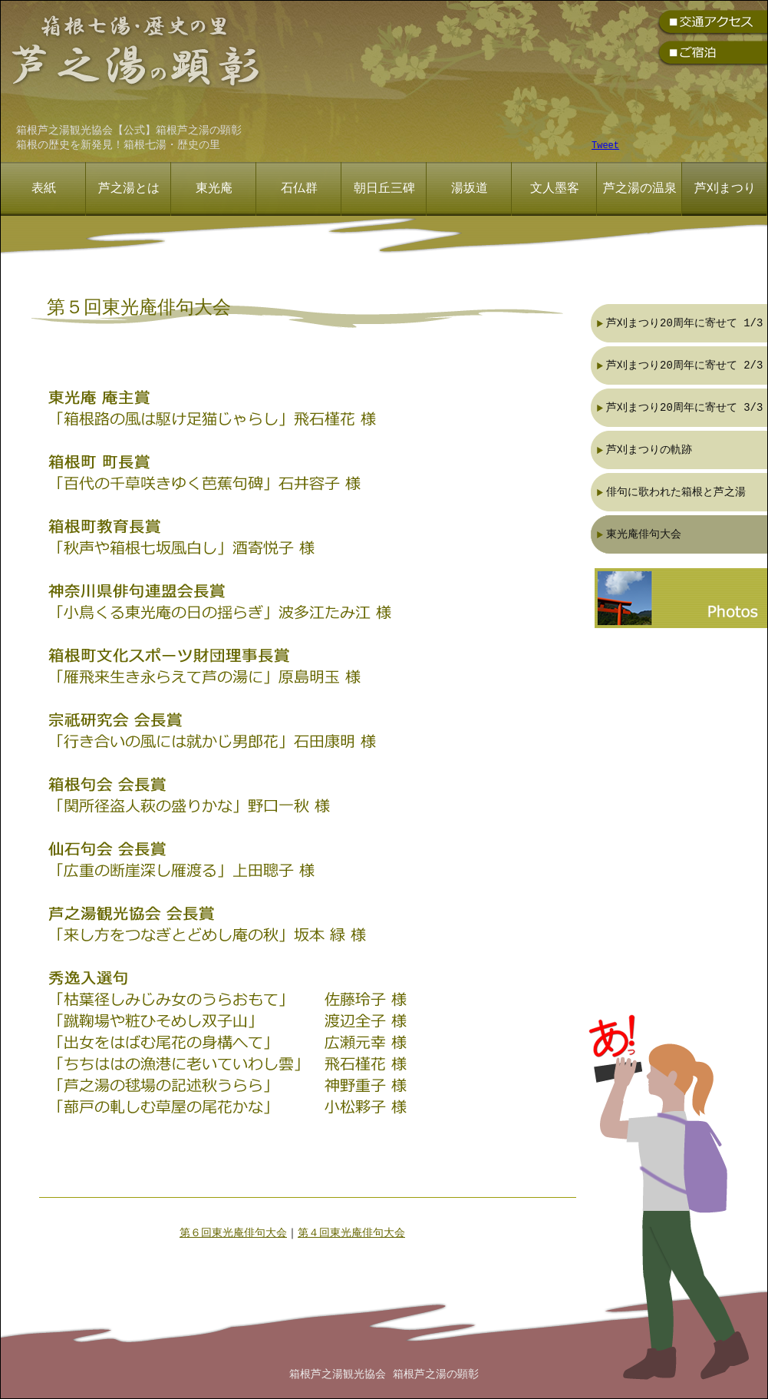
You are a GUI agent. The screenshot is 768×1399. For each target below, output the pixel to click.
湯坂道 (469, 188)
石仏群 (299, 188)
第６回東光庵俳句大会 (233, 1233)
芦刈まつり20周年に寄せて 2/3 (684, 365)
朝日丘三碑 (384, 188)
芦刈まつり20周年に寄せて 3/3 (684, 407)
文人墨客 (554, 188)
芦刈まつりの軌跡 (649, 449)
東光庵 (214, 188)
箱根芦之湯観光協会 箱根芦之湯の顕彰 (383, 1375)
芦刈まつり (725, 188)
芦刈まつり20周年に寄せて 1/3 (684, 323)
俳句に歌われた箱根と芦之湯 (676, 492)
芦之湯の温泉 (640, 188)
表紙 (43, 188)
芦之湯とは (129, 188)
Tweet (605, 146)
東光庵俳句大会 (643, 534)
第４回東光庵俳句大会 (351, 1233)
